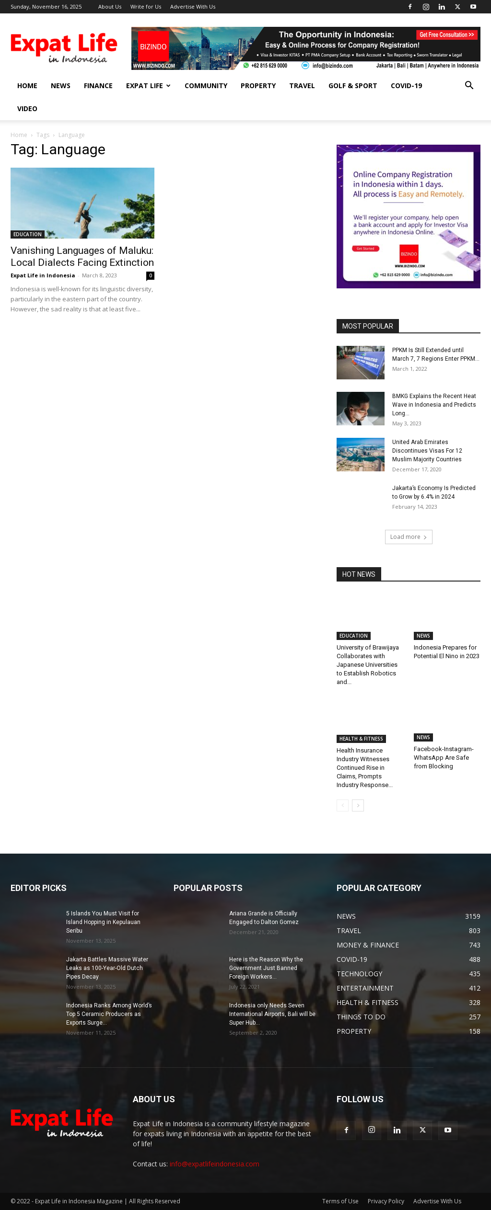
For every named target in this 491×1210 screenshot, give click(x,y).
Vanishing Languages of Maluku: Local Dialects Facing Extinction (82, 256)
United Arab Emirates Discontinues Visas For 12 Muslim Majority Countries (427, 451)
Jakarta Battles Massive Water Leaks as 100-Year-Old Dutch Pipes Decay (107, 968)
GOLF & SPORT (352, 85)
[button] (468, 86)
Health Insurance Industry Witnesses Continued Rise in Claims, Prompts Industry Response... (365, 767)
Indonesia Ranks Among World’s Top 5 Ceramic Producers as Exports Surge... (109, 1014)
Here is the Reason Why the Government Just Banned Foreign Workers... (266, 968)
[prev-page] (343, 805)
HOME (27, 85)
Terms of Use (340, 1201)
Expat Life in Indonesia (43, 275)
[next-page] (358, 805)
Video (27, 108)
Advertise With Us (192, 6)
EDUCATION (27, 234)
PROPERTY (258, 85)
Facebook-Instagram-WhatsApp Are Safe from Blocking (444, 759)
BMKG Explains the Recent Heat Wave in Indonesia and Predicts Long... (434, 405)
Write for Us (145, 6)
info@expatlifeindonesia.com (214, 1163)
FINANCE (98, 85)
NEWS (60, 85)
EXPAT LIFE (148, 85)
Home (19, 135)
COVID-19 (406, 85)
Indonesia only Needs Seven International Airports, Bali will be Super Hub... (272, 1014)
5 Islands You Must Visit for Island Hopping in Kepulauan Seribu (103, 922)
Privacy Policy (386, 1201)
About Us (109, 6)
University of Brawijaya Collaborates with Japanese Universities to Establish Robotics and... (368, 664)
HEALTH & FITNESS (361, 738)
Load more (408, 537)
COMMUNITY (206, 85)
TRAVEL (302, 85)
